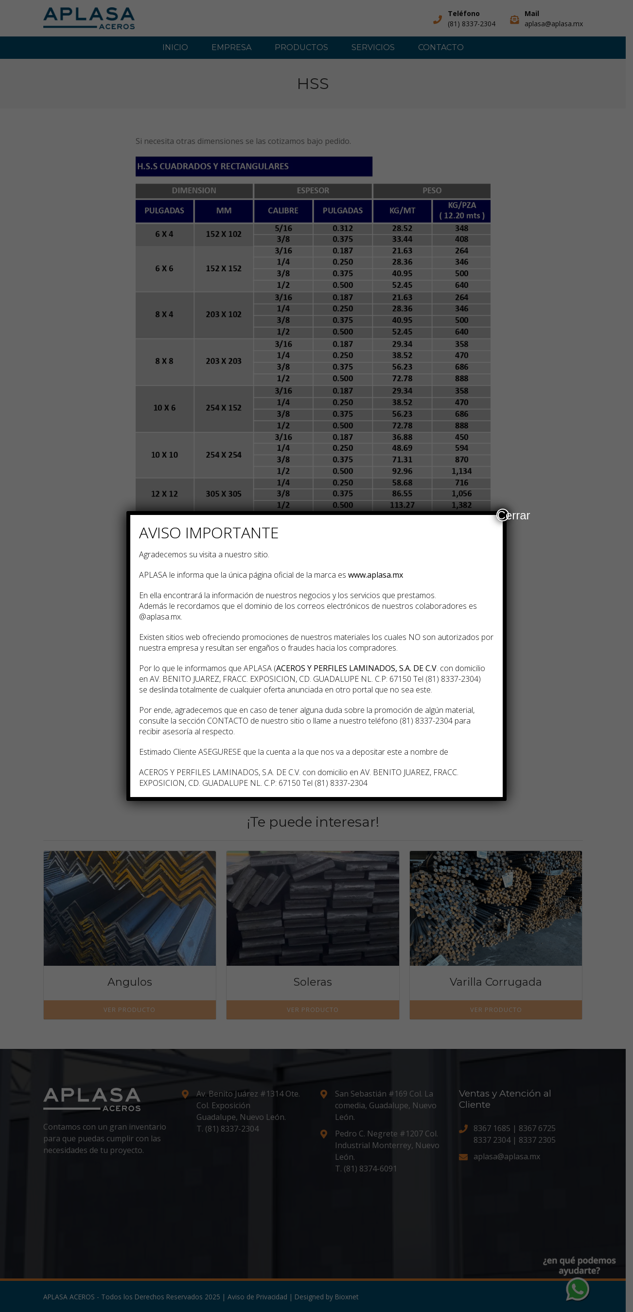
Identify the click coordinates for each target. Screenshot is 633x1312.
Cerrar (503, 515)
